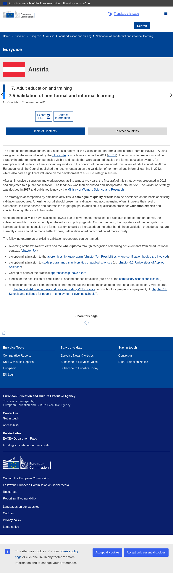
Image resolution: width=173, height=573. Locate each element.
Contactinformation (62, 116)
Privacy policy (12, 520)
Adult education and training (75, 36)
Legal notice (11, 526)
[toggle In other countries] (127, 131)
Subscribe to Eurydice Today (79, 368)
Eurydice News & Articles (77, 355)
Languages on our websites (21, 506)
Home (6, 36)
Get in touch (11, 418)
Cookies (8, 513)
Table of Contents (45, 131)
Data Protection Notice (133, 361)
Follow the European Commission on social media (36, 485)
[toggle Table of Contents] (45, 131)
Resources (10, 491)
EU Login (9, 374)
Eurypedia (35, 36)
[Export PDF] (43, 116)
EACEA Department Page (20, 438)
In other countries (127, 131)
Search (142, 26)
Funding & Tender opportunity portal (26, 445)
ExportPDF (41, 116)
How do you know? (76, 3)
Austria (50, 36)
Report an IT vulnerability (19, 498)
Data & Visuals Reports (18, 361)
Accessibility (11, 425)
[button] (166, 13)
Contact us (125, 355)
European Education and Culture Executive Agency (39, 396)
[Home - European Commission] (43, 13)
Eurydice (20, 36)
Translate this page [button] (126, 13)
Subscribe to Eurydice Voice (79, 361)
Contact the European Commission (26, 478)
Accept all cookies (107, 552)
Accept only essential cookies (146, 552)
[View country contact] (63, 116)
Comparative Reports (17, 355)
